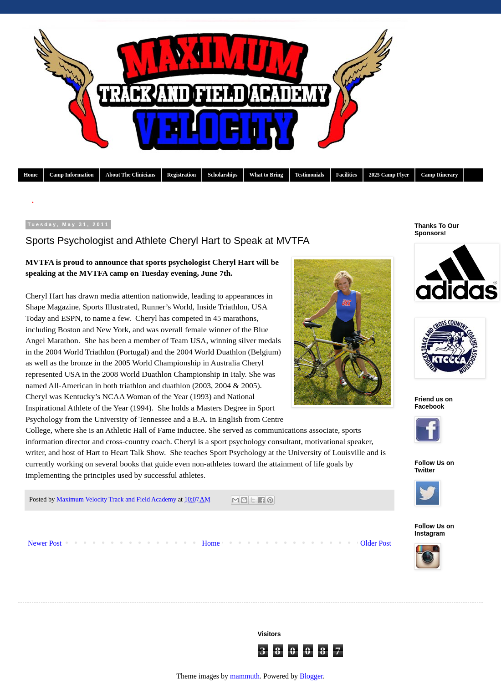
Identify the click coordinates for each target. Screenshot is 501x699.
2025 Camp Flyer (389, 175)
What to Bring (266, 175)
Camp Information (72, 175)
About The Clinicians (130, 175)
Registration (181, 175)
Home (31, 175)
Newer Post (44, 543)
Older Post (375, 543)
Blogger (311, 676)
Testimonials (309, 175)
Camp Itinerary (439, 175)
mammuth (245, 676)
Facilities (346, 175)
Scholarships (222, 175)
